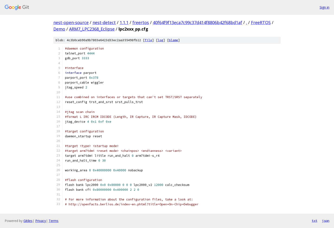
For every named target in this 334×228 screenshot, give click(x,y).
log (160, 40)
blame (173, 40)
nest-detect (104, 22)
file (148, 40)
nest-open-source (71, 22)
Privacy (40, 221)
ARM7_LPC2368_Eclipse (92, 29)
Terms (53, 221)
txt (314, 221)
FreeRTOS (261, 22)
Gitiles (27, 221)
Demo (59, 29)
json (325, 221)
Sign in (324, 7)
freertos (140, 22)
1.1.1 (124, 22)
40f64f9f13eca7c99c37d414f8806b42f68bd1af (197, 22)
